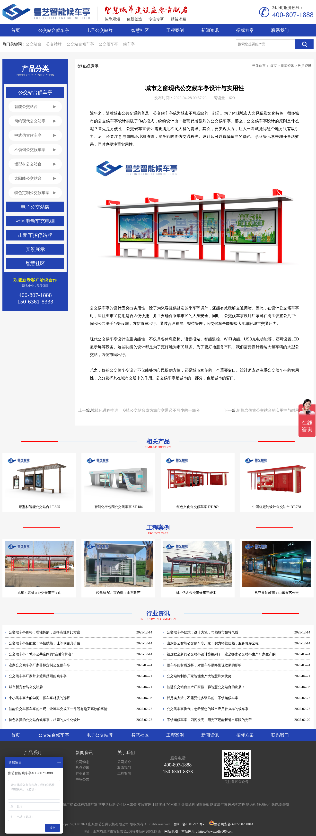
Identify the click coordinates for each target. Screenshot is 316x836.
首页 (15, 30)
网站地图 (171, 831)
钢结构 (251, 805)
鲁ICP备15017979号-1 (190, 824)
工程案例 (175, 30)
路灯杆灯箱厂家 (85, 805)
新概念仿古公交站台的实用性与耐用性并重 (274, 410)
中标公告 (82, 779)
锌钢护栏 (264, 805)
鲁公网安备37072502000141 (234, 824)
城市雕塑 (202, 805)
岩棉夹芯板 (236, 805)
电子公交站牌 (100, 30)
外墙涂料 (188, 805)
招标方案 (245, 30)
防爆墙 (277, 805)
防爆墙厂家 (218, 805)
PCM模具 (174, 805)
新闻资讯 (210, 30)
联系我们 (280, 30)
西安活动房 (106, 805)
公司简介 (124, 762)
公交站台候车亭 (53, 30)
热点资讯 (304, 66)
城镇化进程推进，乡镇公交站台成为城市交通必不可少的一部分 (145, 410)
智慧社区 (140, 30)
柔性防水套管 (126, 805)
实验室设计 (146, 805)
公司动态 (82, 762)
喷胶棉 (160, 805)
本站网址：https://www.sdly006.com (207, 831)
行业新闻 (82, 773)
